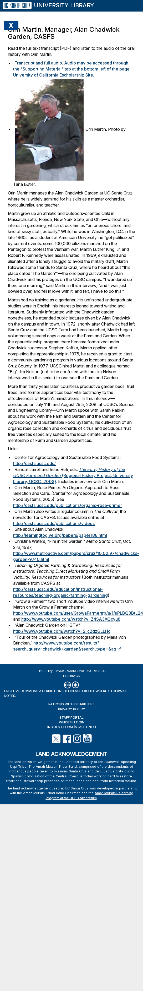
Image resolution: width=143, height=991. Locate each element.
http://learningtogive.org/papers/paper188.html (60, 535)
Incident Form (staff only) (71, 727)
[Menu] (132, 3)
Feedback (71, 676)
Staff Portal (71, 717)
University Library (64, 5)
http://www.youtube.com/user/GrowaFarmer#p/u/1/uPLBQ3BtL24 (78, 613)
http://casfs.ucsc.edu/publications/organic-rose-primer (67, 505)
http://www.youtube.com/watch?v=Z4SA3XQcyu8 (70, 619)
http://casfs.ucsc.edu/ (34, 463)
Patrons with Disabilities (71, 704)
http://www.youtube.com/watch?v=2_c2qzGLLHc (61, 631)
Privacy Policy (71, 709)
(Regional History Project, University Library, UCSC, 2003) (73, 475)
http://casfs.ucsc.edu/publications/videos (54, 523)
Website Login (71, 722)
